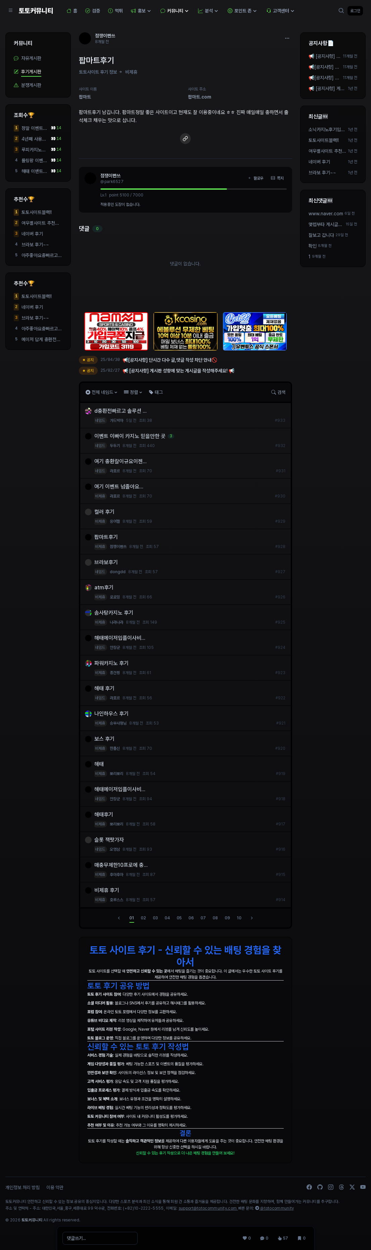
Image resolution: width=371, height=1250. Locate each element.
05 (179, 918)
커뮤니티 (23, 43)
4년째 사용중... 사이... (32, 139)
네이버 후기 (32, 233)
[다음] (252, 918)
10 (239, 918)
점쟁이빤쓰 (110, 175)
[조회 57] (282, 1238)
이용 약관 (54, 1187)
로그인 (355, 10)
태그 (156, 392)
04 (167, 918)
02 (143, 918)
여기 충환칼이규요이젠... (120, 461)
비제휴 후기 (106, 890)
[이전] (119, 918)
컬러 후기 (104, 512)
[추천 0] (246, 1238)
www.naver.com (326, 213)
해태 (99, 764)
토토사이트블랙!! (36, 212)
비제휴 (131, 72)
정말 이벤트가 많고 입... (34, 128)
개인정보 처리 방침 (22, 1187)
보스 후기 (104, 739)
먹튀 (115, 10)
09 (227, 918)
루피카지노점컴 (33, 150)
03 (155, 918)
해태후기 (103, 814)
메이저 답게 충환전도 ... (40, 340)
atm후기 (103, 587)
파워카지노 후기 (111, 663)
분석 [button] (209, 10)
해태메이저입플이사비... (119, 638)
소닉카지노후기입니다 (327, 130)
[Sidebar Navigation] (10, 11)
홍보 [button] (141, 10)
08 (215, 918)
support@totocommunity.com (208, 1208)
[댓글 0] (264, 1238)
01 (131, 918)
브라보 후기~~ (35, 244)
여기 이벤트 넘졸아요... (118, 486)
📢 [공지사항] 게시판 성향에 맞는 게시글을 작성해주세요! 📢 (324, 56)
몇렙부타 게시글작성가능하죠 (325, 225)
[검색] (341, 10)
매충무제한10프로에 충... (121, 865)
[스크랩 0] (301, 1238)
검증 (92, 10)
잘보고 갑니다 (321, 235)
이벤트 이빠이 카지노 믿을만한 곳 (130, 436)
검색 (278, 392)
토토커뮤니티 (36, 11)
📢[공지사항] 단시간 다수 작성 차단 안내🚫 (325, 67)
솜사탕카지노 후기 (113, 613)
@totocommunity (274, 1208)
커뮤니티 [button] (175, 10)
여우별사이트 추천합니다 (40, 223)
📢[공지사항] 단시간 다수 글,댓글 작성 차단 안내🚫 (325, 78)
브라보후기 (106, 562)
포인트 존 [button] (243, 10)
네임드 (100, 420)
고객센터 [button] (281, 10)
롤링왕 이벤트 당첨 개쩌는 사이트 (34, 161)
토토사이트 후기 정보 (98, 72)
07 (203, 918)
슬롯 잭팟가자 (109, 840)
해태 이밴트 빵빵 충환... (32, 172)
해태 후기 (104, 688)
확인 (313, 246)
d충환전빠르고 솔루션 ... (120, 411)
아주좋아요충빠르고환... (39, 256)
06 (191, 918)
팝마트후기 (106, 537)
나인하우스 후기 (111, 713)
